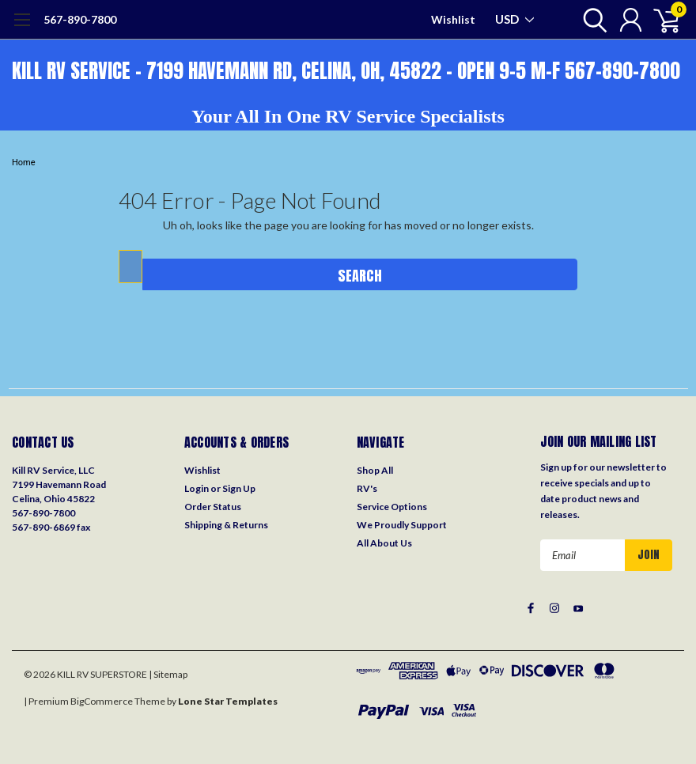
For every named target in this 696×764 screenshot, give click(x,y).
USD (514, 19)
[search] (591, 20)
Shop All (375, 470)
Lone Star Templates (228, 701)
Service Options (392, 506)
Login (196, 488)
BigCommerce (101, 701)
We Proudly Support (402, 525)
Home (24, 162)
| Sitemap (168, 674)
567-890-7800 (80, 19)
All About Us (384, 543)
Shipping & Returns (226, 525)
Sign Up (238, 488)
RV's (367, 488)
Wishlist (453, 19)
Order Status (212, 506)
